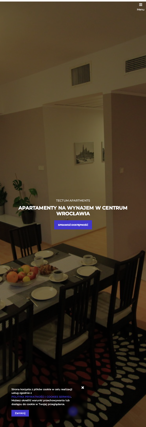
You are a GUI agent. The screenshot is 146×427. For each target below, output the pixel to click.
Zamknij (20, 413)
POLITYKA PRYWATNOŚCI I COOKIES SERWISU (41, 396)
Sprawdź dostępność (73, 224)
